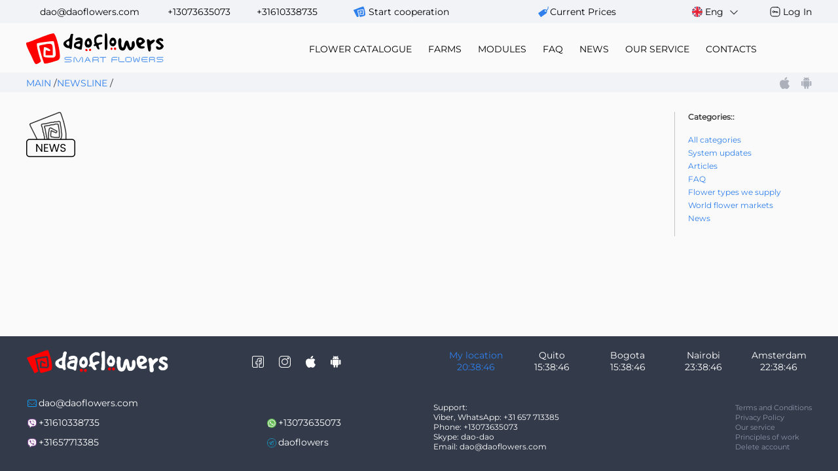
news (594, 49)
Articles (703, 166)
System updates (720, 153)
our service (657, 49)
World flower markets (730, 205)
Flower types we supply (734, 192)
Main (38, 83)
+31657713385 (69, 442)
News (699, 218)
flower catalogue (360, 49)
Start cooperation (409, 12)
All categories (714, 140)
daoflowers (303, 442)
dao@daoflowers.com (89, 12)
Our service (755, 427)
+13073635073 (199, 12)
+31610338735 (287, 12)
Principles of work (767, 437)
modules (502, 49)
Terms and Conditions (773, 407)
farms (445, 49)
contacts (731, 49)
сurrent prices (583, 12)
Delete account (762, 446)
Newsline (82, 83)
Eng (716, 12)
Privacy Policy (759, 417)
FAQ (553, 49)
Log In (797, 12)
